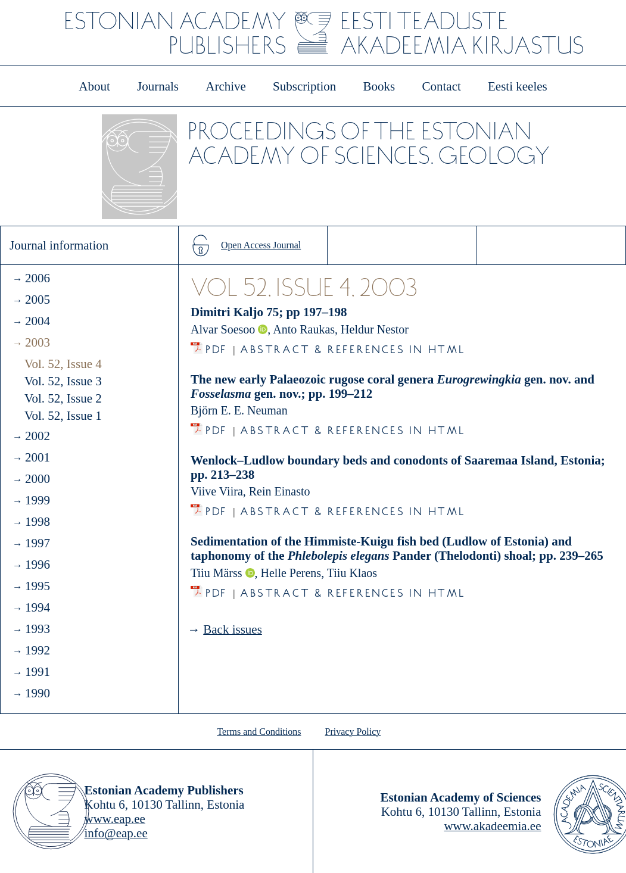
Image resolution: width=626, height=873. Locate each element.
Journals (158, 86)
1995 (37, 586)
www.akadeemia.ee (492, 826)
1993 (37, 629)
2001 (37, 457)
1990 (37, 693)
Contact (441, 86)
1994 (37, 607)
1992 (37, 650)
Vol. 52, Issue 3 (63, 381)
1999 (37, 500)
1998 (37, 522)
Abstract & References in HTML (352, 346)
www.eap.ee (115, 819)
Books (379, 86)
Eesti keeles (517, 86)
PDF (216, 346)
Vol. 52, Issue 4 (63, 364)
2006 (37, 278)
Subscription (304, 86)
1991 (37, 672)
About (94, 86)
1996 (37, 564)
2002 (37, 436)
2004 (37, 321)
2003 (37, 342)
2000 (37, 479)
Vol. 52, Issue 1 (63, 416)
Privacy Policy (353, 732)
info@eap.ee (116, 833)
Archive (225, 86)
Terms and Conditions (259, 732)
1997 (37, 543)
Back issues (232, 629)
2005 (37, 299)
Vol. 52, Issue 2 (63, 398)
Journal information (59, 245)
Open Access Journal (261, 245)
